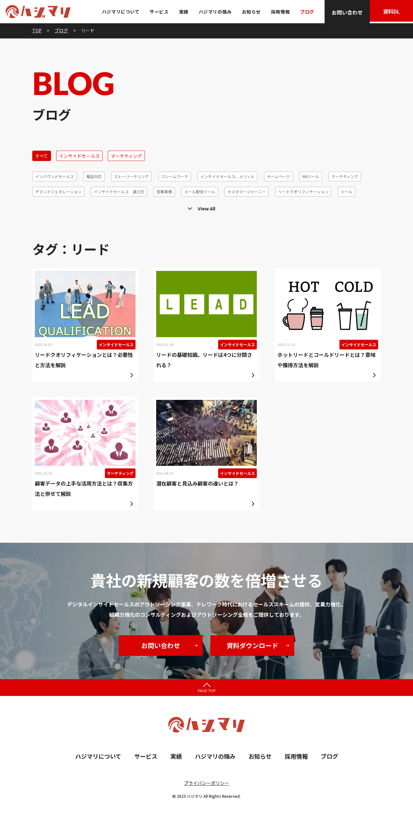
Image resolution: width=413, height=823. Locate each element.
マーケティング (126, 156)
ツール (346, 191)
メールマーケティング (82, 206)
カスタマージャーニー (246, 191)
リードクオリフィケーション (303, 191)
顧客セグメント (127, 206)
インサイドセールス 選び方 (119, 191)
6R (367, 206)
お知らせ (249, 11)
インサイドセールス (79, 156)
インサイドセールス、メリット (227, 176)
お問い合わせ (345, 12)
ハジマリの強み (213, 11)
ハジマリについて (118, 11)
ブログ (305, 11)
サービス (157, 11)
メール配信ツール (199, 191)
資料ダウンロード (252, 645)
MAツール (310, 176)
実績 (181, 11)
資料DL (390, 12)
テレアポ (43, 206)
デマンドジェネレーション (58, 191)
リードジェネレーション (280, 206)
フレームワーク (174, 176)
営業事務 (164, 191)
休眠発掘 (321, 206)
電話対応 (94, 176)
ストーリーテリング (131, 176)
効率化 (347, 206)
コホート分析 (164, 206)
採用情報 (278, 11)
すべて (41, 156)
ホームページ (278, 176)
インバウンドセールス (54, 176)
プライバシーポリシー (206, 783)
